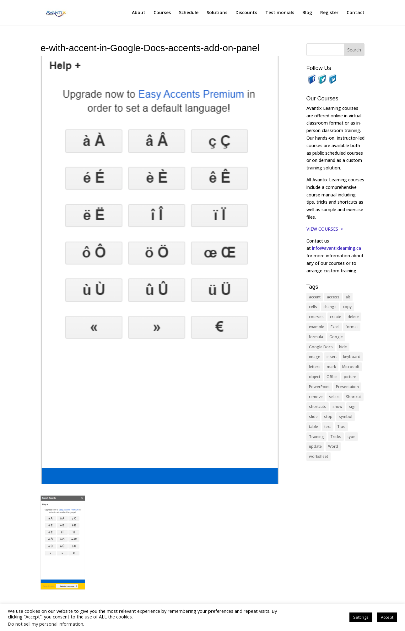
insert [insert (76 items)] (332, 356)
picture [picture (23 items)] (350, 376)
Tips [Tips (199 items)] (341, 426)
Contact (355, 12)
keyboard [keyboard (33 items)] (351, 356)
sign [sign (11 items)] (353, 406)
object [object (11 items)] (314, 376)
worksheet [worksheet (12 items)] (318, 456)
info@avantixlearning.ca (337, 248)
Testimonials (279, 12)
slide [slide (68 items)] (313, 416)
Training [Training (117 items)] (316, 436)
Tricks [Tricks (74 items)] (335, 436)
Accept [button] (387, 617)
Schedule (188, 12)
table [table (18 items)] (313, 426)
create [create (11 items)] (335, 316)
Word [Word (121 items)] (333, 446)
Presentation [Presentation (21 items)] (347, 386)
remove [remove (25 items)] (316, 396)
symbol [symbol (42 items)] (345, 416)
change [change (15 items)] (330, 306)
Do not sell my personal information (45, 624)
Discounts (246, 12)
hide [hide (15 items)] (343, 347)
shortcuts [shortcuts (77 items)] (317, 406)
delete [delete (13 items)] (353, 316)
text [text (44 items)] (327, 426)
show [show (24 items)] (337, 406)
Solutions (217, 12)
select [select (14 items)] (334, 396)
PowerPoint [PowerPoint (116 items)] (319, 386)
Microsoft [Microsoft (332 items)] (350, 366)
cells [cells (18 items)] (313, 306)
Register (329, 12)
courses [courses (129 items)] (316, 316)
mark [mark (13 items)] (331, 366)
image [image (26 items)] (314, 356)
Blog (307, 12)
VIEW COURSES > (324, 229)
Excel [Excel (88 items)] (335, 326)
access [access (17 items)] (333, 297)
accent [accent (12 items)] (315, 297)
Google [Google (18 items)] (336, 337)
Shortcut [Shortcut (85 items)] (353, 396)
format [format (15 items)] (352, 326)
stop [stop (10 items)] (328, 416)
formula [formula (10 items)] (316, 337)
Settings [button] (361, 617)
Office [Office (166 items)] (332, 376)
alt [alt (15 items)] (348, 297)
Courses (162, 12)
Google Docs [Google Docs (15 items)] (321, 347)
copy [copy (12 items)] (347, 306)
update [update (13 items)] (315, 446)
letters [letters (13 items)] (315, 366)
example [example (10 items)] (316, 326)
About (138, 12)
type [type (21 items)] (351, 436)
